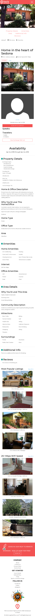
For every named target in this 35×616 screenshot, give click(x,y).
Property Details (12, 31)
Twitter (17, 585)
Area (10, 33)
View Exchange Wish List (17, 140)
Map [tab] (10, 60)
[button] (3, 76)
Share (11, 10)
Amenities (25, 31)
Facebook (17, 583)
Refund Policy (17, 575)
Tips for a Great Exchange (17, 578)
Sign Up (17, 553)
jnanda (17, 119)
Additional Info (21, 33)
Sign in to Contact (17, 125)
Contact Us (17, 564)
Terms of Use (17, 568)
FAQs (17, 576)
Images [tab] (4, 60)
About (17, 562)
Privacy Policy (17, 566)
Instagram (17, 587)
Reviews (17, 36)
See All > (31, 369)
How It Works (17, 573)
